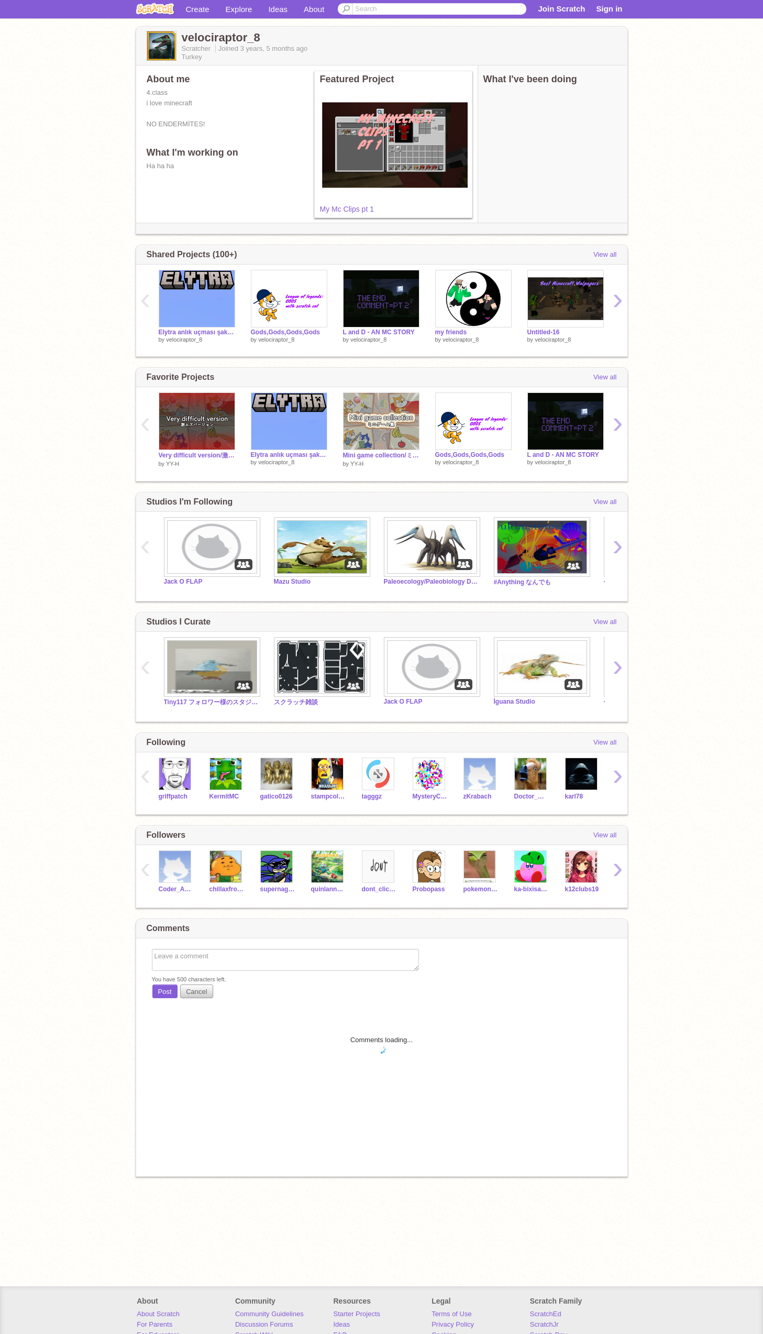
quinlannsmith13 (328, 889)
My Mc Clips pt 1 (347, 209)
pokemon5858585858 (481, 889)
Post (165, 992)
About (314, 9)
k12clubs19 (582, 889)
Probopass (429, 889)
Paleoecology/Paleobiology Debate (431, 581)
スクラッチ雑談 (296, 702)
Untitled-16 (543, 332)
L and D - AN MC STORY (379, 332)
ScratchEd (545, 1314)
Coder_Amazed (176, 889)
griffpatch (173, 796)
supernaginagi (277, 889)
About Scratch (158, 1314)
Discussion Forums (264, 1324)
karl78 (574, 796)
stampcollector (328, 796)
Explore (239, 9)
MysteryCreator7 (430, 796)
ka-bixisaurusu (531, 889)
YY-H (172, 464)
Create (197, 9)
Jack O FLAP (183, 581)
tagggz (372, 796)
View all (605, 254)
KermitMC (224, 796)
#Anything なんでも (522, 582)
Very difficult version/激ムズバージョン (197, 455)
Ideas (277, 9)
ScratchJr (544, 1324)
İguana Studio (514, 701)
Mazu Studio (292, 581)
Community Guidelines (269, 1314)
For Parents (154, 1324)
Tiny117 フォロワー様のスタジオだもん (211, 702)
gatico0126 (276, 796)
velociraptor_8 (184, 339)
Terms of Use (452, 1314)
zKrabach (477, 796)
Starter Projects (357, 1314)
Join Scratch (561, 8)
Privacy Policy (453, 1324)
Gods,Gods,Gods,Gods (285, 332)
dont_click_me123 (379, 889)
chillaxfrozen (227, 889)
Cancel (196, 992)
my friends (451, 332)
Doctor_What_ (531, 796)
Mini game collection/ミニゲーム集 (381, 455)
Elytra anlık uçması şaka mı (197, 332)
